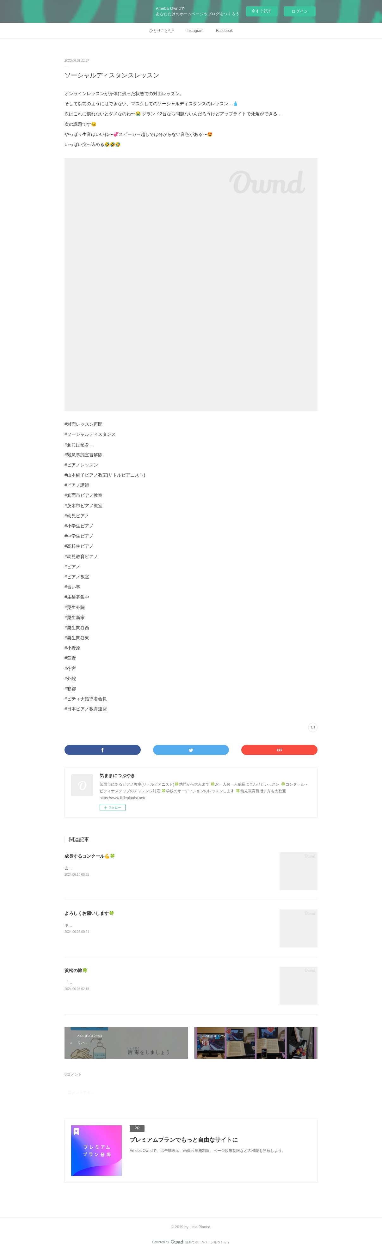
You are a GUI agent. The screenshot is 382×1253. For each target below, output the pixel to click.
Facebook (224, 30)
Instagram (195, 30)
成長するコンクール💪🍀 (90, 856)
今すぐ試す (261, 11)
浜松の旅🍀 (76, 970)
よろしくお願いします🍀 (89, 913)
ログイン (300, 11)
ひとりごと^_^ (161, 30)
